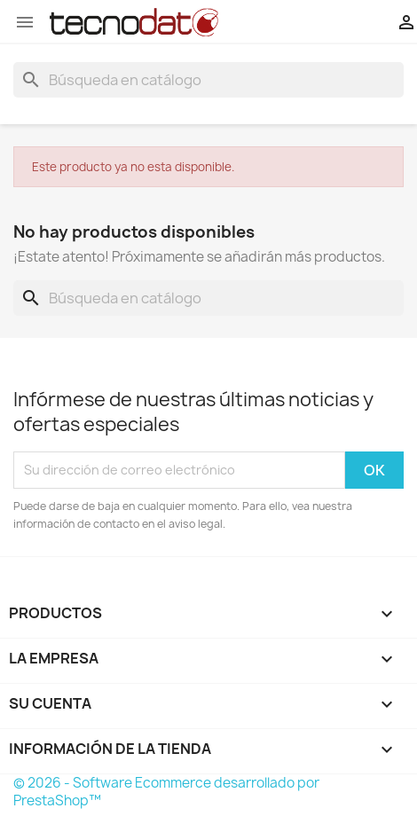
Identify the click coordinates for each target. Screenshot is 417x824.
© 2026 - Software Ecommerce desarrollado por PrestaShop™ (166, 791)
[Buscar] (208, 80)
